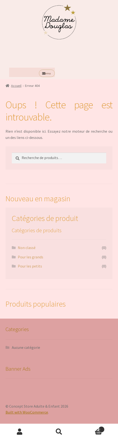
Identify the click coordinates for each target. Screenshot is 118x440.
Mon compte (19, 432)
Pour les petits (30, 266)
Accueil (16, 85)
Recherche (59, 432)
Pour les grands (30, 257)
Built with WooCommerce (27, 412)
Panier (92, 428)
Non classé (27, 247)
